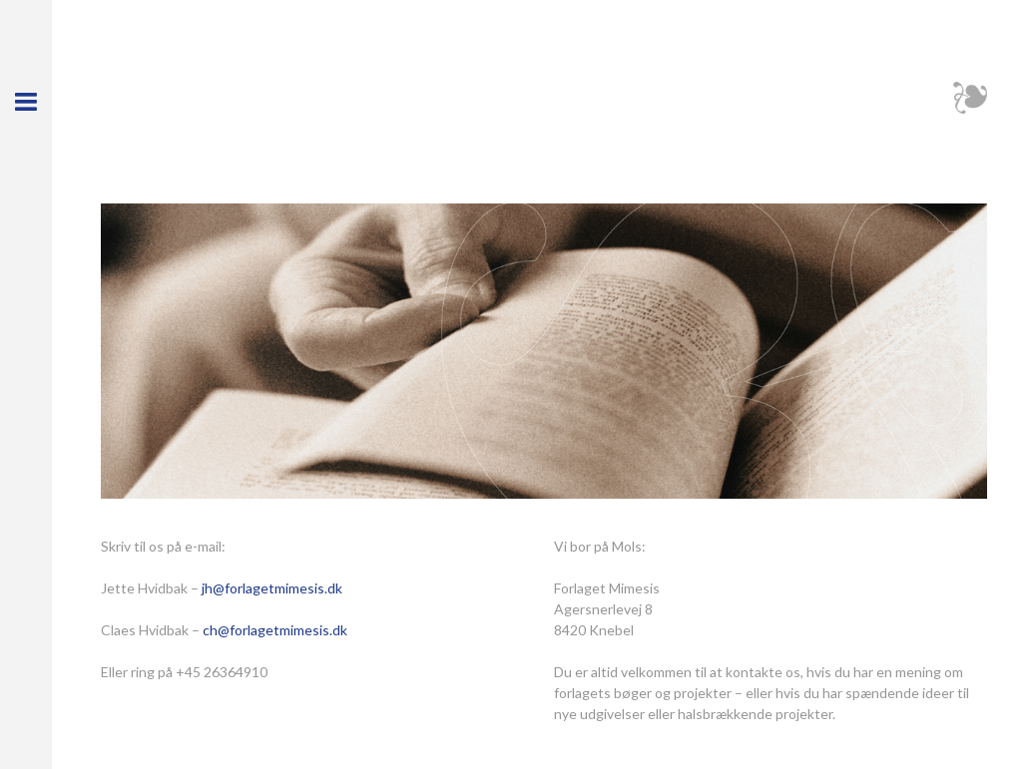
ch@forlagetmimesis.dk (275, 629)
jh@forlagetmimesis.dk (272, 587)
